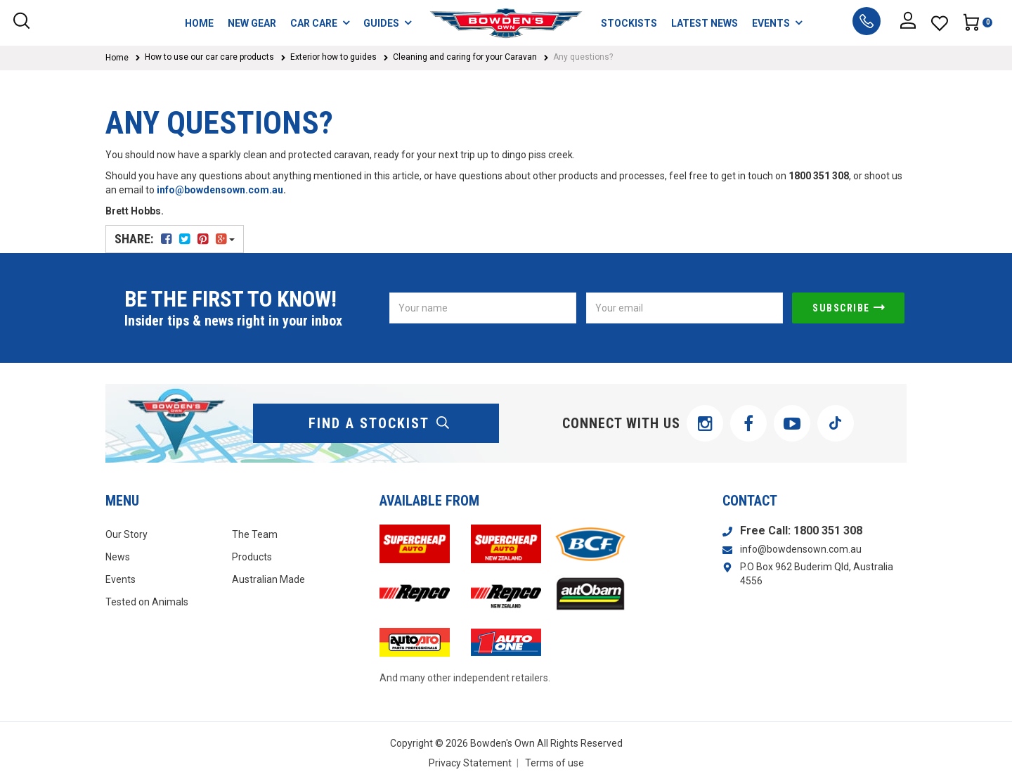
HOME (199, 23)
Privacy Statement (470, 763)
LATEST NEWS (704, 23)
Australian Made (268, 579)
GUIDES (387, 23)
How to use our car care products (209, 57)
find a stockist (379, 423)
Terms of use (554, 763)
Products (252, 557)
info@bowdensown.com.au (220, 189)
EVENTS (777, 23)
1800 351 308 (827, 530)
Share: (175, 238)
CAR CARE (319, 23)
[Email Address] (684, 308)
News (117, 557)
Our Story (126, 534)
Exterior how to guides (333, 57)
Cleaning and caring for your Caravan (465, 57)
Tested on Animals (146, 602)
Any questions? (583, 57)
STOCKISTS (629, 23)
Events (120, 579)
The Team (255, 534)
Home (117, 58)
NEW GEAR (252, 23)
